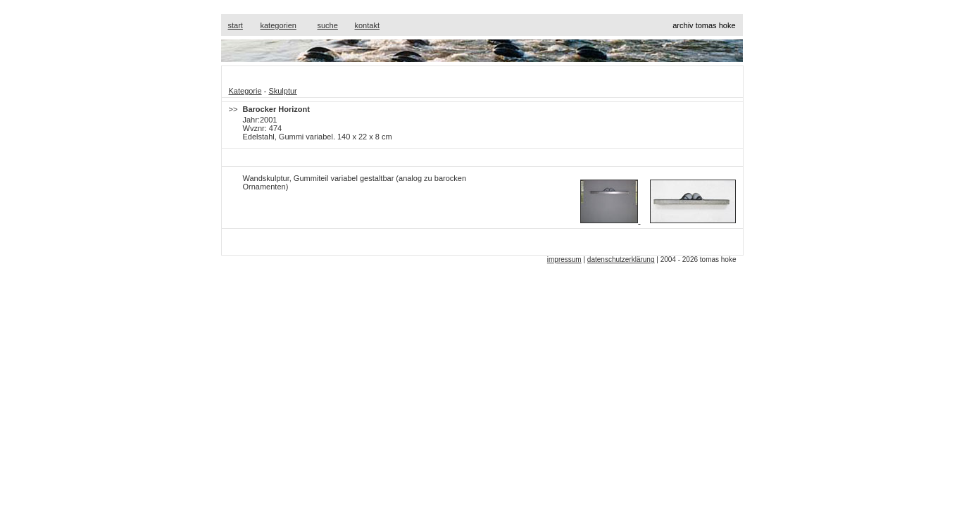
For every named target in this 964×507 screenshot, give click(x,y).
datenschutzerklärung (621, 259)
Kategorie (245, 91)
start (235, 25)
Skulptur (282, 91)
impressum (564, 259)
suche (328, 25)
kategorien (278, 25)
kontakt (367, 25)
